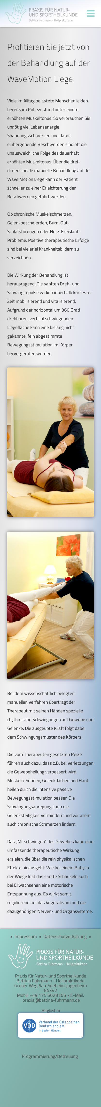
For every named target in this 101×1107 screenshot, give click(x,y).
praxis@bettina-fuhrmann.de (51, 1000)
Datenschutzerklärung (65, 936)
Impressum (26, 936)
